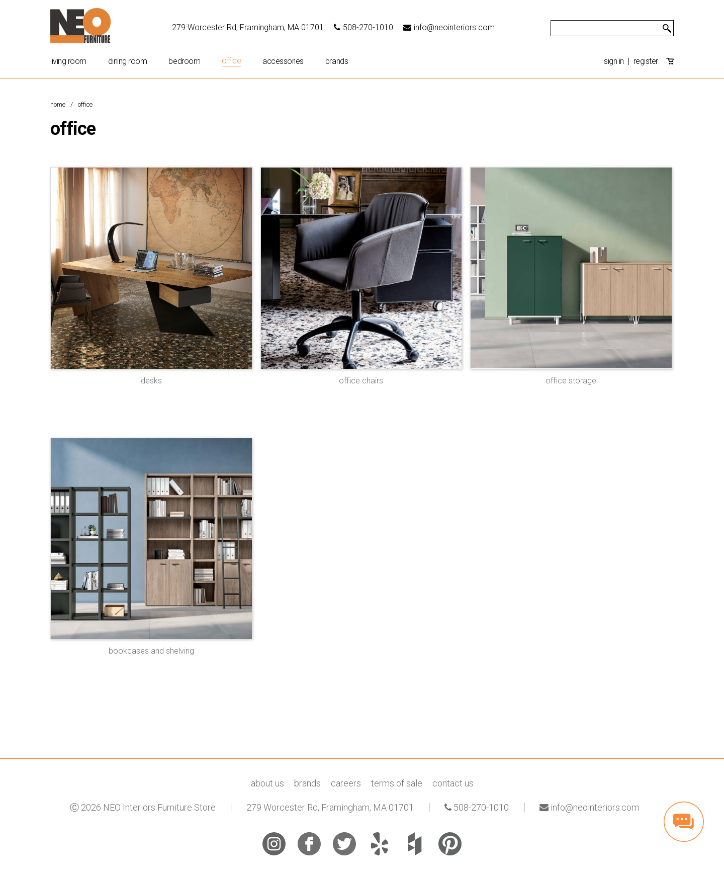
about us (267, 783)
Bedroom (184, 61)
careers (346, 783)
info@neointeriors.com (449, 27)
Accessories (283, 61)
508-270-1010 (363, 27)
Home (57, 104)
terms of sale (396, 783)
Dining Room (127, 61)
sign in (614, 61)
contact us (453, 783)
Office (231, 61)
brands (336, 61)
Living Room (68, 61)
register (646, 61)
